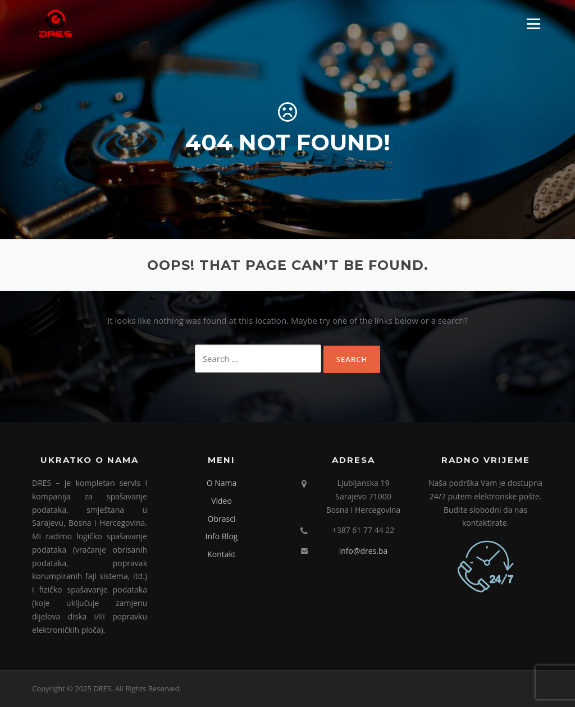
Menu (533, 23)
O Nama (222, 483)
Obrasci (222, 518)
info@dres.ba (363, 550)
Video (221, 500)
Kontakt (221, 554)
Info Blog (222, 536)
